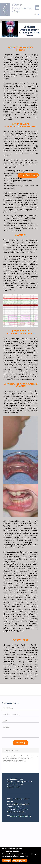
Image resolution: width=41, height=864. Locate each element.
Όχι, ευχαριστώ (20, 860)
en (38, 14)
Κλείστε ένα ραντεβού (28, 175)
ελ (35, 14)
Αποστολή (20, 742)
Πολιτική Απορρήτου (20, 856)
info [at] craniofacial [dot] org (20, 816)
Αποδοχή (6, 860)
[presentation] (20, 767)
